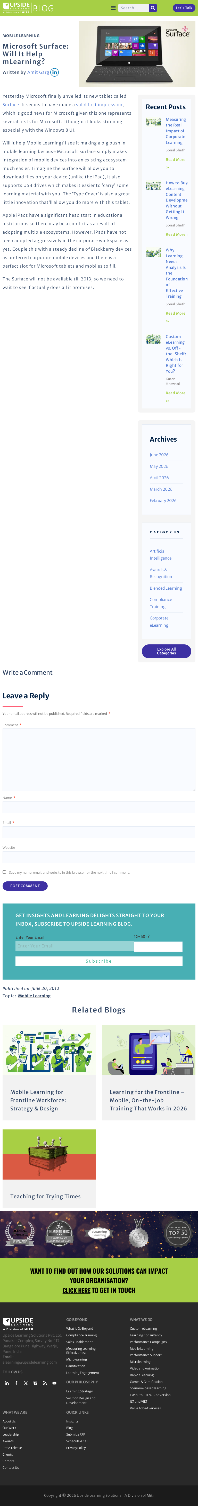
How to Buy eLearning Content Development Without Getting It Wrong (179, 200)
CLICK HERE (76, 1290)
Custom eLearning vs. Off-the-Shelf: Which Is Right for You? (176, 354)
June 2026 (159, 454)
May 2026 (159, 466)
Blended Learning (166, 588)
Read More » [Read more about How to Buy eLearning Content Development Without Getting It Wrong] (178, 234)
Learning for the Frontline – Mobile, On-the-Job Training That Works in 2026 (148, 1100)
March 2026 (161, 489)
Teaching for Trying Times (45, 1196)
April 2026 (159, 477)
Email (8, 822)
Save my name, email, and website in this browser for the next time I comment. (69, 872)
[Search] (153, 8)
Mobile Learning (21, 35)
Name (9, 797)
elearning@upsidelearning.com (30, 1362)
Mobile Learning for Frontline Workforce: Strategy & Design (38, 1100)
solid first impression (99, 104)
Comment (12, 725)
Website (9, 847)
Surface (11, 104)
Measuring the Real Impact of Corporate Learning (176, 131)
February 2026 (163, 500)
